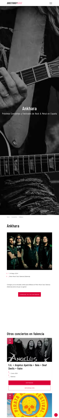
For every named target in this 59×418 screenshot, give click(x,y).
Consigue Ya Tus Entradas (29, 294)
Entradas (29, 383)
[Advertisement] (29, 313)
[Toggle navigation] (50, 3)
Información (29, 388)
